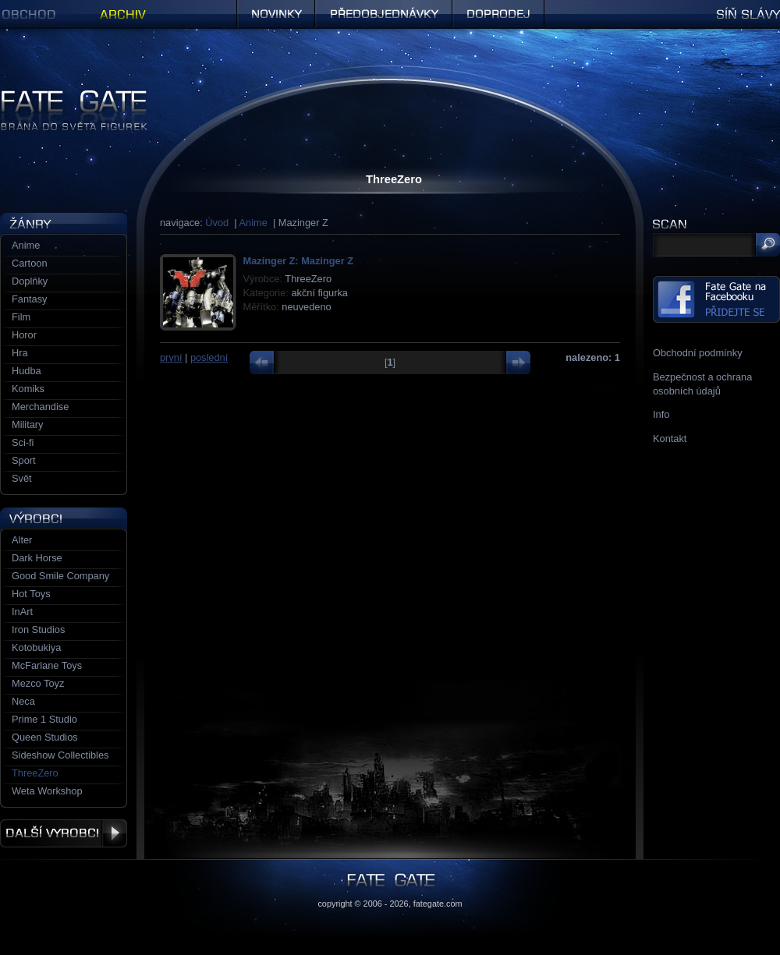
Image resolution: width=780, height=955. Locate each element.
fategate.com (438, 903)
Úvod (217, 222)
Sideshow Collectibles (60, 755)
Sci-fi (23, 442)
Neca (23, 701)
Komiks (28, 388)
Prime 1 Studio (44, 719)
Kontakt (669, 438)
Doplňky (30, 281)
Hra (20, 353)
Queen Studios (45, 737)
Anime (253, 222)
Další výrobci (63, 833)
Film (21, 317)
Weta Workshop (47, 791)
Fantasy (30, 299)
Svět (22, 478)
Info (661, 414)
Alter (22, 540)
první (171, 357)
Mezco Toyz (38, 683)
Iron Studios (38, 629)
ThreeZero (35, 773)
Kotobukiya (36, 647)
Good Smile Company (60, 576)
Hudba (26, 371)
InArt (22, 611)
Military (28, 424)
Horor (24, 335)
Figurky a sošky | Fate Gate (61, 95)
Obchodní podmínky (698, 353)
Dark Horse (37, 558)
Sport (24, 460)
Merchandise (40, 406)
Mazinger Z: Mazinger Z (298, 261)
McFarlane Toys (47, 665)
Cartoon (30, 263)
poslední (209, 357)
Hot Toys (31, 594)
